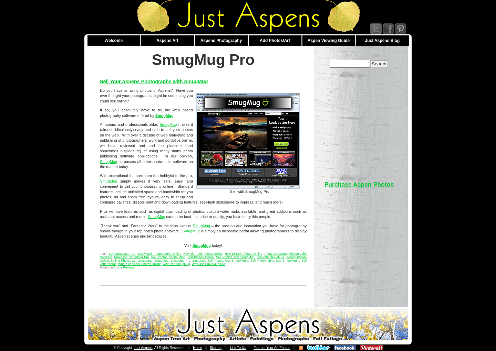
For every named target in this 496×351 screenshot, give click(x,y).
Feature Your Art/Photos (272, 348)
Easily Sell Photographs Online (159, 253)
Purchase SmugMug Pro (131, 257)
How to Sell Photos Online (243, 253)
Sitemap (216, 348)
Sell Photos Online (200, 257)
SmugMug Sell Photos (207, 260)
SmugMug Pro (180, 260)
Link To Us (238, 348)
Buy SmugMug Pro (121, 253)
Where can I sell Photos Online (139, 264)
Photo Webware (276, 253)
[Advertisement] (359, 121)
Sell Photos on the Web (168, 257)
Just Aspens (143, 348)
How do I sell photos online (203, 253)
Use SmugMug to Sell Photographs (250, 260)
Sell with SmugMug (270, 257)
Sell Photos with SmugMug (235, 257)
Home (197, 348)
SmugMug (168, 124)
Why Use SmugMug (176, 264)
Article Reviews (124, 267)
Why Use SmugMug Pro (208, 264)
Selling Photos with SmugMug (132, 260)
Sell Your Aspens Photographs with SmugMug (154, 81)
